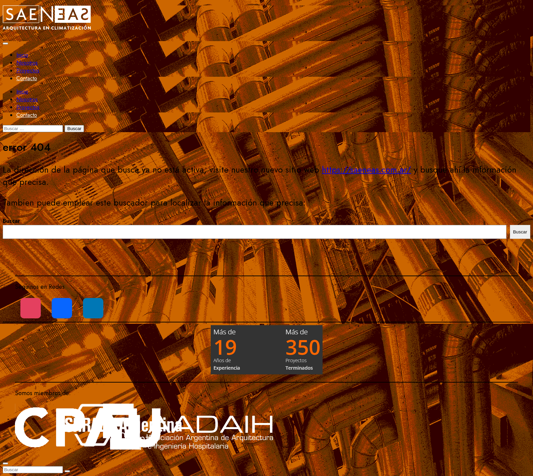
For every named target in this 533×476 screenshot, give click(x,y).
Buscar (11, 221)
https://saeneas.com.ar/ (366, 169)
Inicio (22, 55)
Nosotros (27, 63)
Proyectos (27, 70)
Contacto (26, 78)
